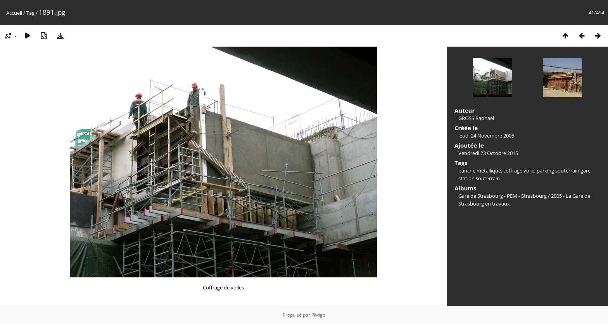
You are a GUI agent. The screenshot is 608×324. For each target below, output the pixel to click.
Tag (30, 12)
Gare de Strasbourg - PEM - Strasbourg (502, 195)
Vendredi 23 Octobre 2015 (488, 153)
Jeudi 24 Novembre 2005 (486, 135)
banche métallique (479, 170)
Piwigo (318, 315)
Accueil (14, 12)
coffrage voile (518, 170)
